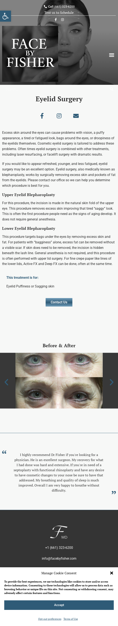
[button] (112, 573)
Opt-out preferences (49, 618)
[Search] (111, 89)
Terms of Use (70, 618)
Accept (59, 605)
